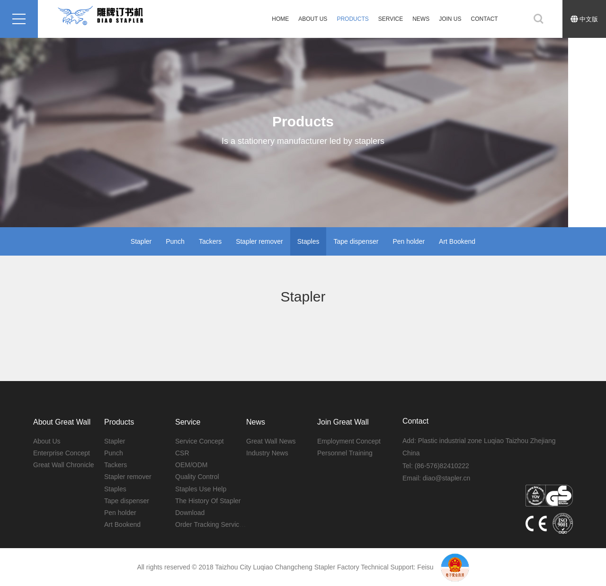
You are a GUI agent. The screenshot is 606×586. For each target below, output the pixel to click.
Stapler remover (259, 241)
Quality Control (197, 476)
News (420, 19)
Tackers (210, 241)
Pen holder (408, 241)
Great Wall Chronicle (63, 465)
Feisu (425, 567)
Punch (175, 241)
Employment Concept (349, 441)
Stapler (141, 241)
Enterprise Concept (61, 453)
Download (190, 512)
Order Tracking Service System (221, 524)
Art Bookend (457, 241)
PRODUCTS (352, 19)
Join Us (450, 19)
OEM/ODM (191, 465)
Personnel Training (345, 453)
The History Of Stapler (208, 501)
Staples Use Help (200, 489)
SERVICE (390, 19)
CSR (182, 453)
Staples (308, 241)
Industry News (267, 453)
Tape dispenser (355, 241)
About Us (312, 19)
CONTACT (484, 19)
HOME (280, 19)
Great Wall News (271, 441)
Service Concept (199, 441)
